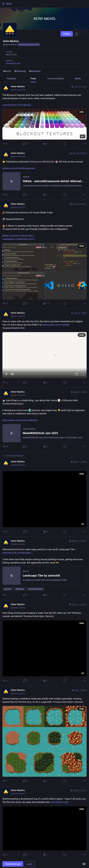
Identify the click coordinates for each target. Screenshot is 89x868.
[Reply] (5, 144)
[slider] (44, 370)
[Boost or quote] (25, 144)
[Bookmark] (64, 144)
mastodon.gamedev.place (29, 44)
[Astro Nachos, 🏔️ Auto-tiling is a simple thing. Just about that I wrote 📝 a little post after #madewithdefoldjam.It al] (44, 420)
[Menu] (83, 34)
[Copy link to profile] (76, 34)
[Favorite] (46, 144)
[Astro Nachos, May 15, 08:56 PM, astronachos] (44, 494)
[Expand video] (76, 374)
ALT (82, 136)
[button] (44, 355)
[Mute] (12, 374)
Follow (66, 33)
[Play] (6, 374)
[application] (44, 499)
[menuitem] (44, 355)
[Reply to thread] (5, 531)
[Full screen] (82, 374)
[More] (85, 144)
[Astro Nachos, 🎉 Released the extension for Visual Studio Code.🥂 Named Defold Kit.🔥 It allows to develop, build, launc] (44, 254)
